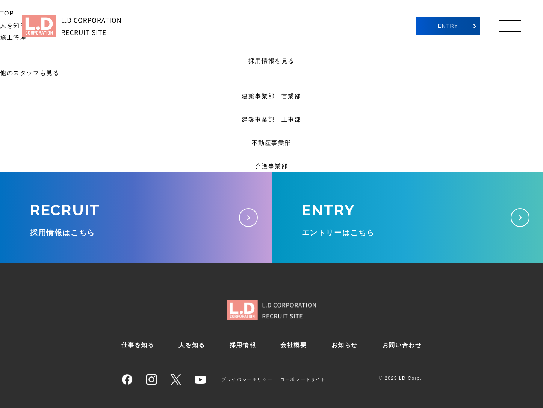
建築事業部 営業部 (271, 96)
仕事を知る (137, 345)
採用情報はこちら (136, 216)
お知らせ (344, 345)
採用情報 (243, 345)
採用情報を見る (271, 61)
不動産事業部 (272, 143)
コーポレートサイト (303, 379)
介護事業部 (271, 166)
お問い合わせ (402, 345)
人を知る (191, 345)
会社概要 (293, 345)
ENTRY (448, 26)
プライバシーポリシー (246, 379)
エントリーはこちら (407, 216)
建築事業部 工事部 (271, 119)
